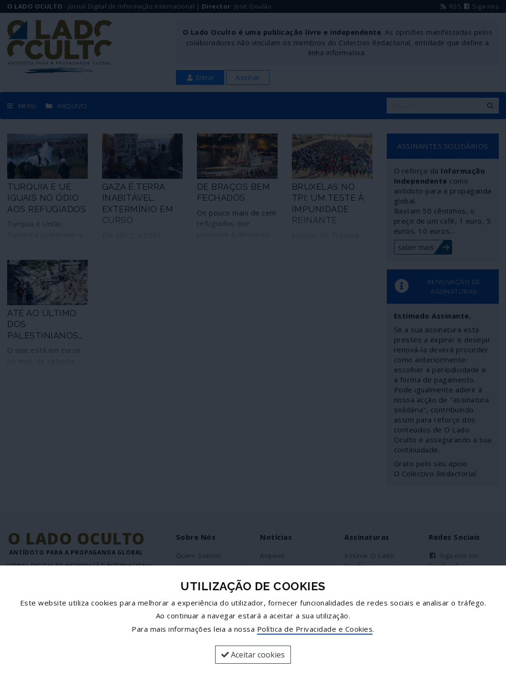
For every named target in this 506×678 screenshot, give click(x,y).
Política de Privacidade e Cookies (315, 629)
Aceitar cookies (253, 654)
